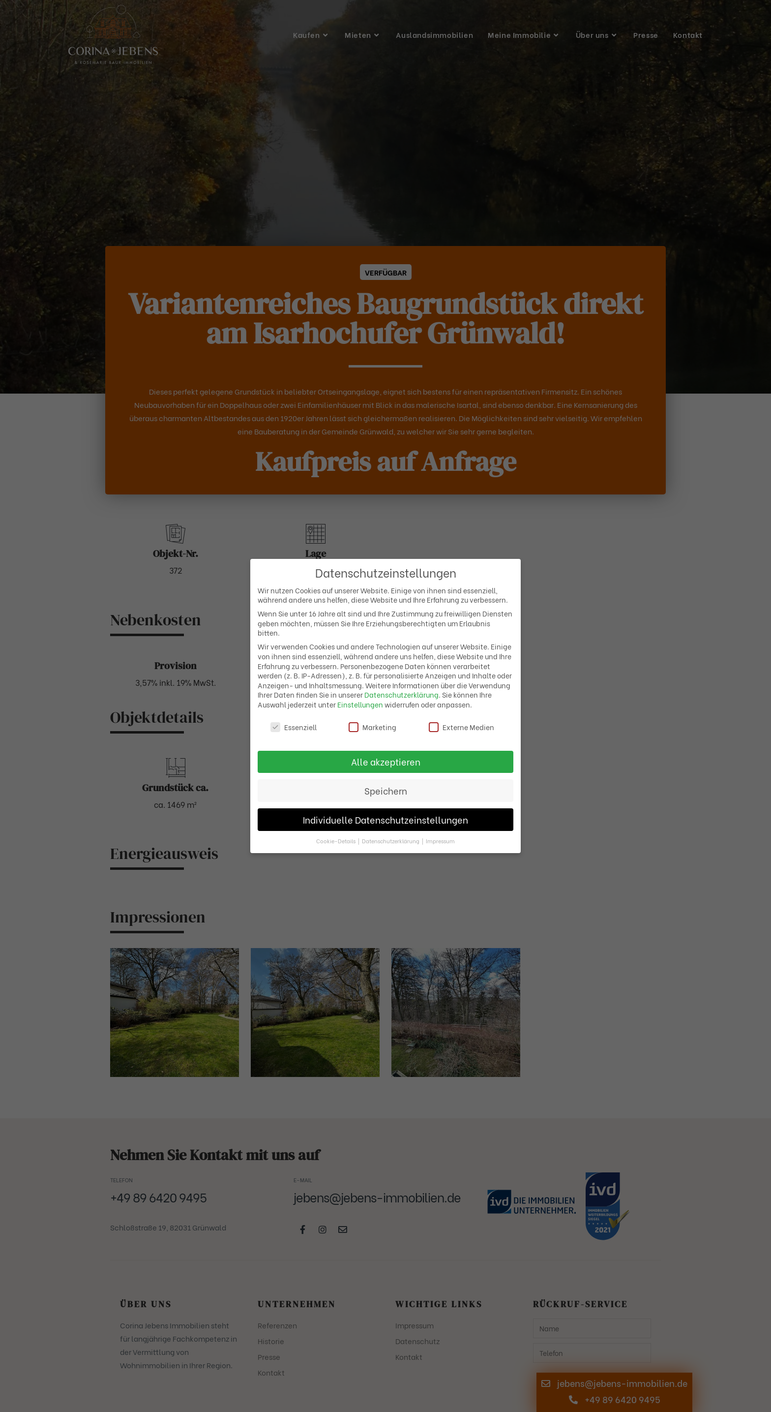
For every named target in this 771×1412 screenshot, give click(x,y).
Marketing (372, 727)
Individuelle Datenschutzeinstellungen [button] (385, 819)
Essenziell (293, 727)
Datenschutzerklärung (401, 694)
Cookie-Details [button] (336, 841)
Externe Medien (461, 727)
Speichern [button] (385, 790)
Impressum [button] (440, 841)
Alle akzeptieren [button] (385, 761)
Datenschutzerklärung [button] (391, 841)
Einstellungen (360, 704)
